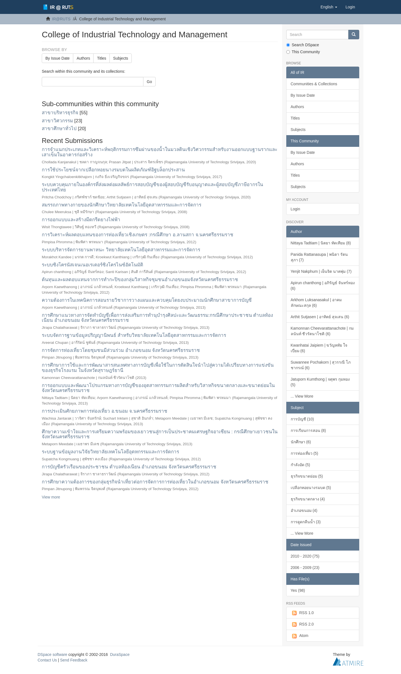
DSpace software (52, 654)
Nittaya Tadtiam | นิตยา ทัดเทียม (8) (321, 243)
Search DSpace (302, 45)
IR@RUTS (61, 19)
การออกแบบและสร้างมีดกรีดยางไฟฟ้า (81, 219)
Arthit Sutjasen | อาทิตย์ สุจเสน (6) (320, 317)
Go (149, 81)
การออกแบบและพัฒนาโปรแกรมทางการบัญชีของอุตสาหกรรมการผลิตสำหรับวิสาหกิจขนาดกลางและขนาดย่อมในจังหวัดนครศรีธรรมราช (158, 388)
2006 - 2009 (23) (305, 567)
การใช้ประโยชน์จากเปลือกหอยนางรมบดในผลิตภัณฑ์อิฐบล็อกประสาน (113, 169)
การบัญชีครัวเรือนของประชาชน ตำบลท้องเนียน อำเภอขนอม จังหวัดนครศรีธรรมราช (129, 466)
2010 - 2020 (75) (305, 556)
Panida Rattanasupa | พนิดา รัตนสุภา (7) (319, 257)
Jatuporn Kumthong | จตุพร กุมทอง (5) (320, 382)
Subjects (120, 58)
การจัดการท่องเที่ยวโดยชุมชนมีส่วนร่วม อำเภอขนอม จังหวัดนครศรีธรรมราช (121, 350)
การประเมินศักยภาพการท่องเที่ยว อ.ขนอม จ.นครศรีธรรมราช (104, 411)
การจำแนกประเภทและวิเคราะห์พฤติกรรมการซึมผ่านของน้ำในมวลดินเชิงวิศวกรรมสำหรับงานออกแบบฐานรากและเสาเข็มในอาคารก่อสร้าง (159, 152)
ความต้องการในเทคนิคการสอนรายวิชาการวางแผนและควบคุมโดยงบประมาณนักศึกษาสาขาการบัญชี (147, 300)
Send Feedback (73, 660)
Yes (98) (298, 590)
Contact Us (47, 660)
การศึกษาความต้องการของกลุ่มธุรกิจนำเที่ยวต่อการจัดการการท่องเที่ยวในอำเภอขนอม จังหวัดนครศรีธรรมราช (155, 482)
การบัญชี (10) (302, 419)
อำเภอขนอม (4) (304, 510)
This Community (303, 52)
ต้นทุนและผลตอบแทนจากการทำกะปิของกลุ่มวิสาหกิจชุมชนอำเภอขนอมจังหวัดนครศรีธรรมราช (140, 279)
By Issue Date (57, 58)
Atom (300, 635)
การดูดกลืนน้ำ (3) (306, 522)
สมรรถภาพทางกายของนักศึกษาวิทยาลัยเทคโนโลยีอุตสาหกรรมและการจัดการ (121, 205)
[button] (328, 7)
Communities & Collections (314, 84)
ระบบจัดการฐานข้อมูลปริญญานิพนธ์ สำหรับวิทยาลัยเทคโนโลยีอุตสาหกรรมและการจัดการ (134, 335)
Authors (83, 58)
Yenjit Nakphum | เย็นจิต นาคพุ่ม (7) (321, 271)
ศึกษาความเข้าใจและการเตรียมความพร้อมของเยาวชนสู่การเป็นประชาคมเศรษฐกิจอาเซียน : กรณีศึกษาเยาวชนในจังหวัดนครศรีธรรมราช (160, 434)
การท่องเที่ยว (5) (304, 453)
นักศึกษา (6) (301, 442)
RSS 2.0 (302, 624)
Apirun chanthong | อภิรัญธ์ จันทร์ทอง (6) (323, 286)
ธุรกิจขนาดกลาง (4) (308, 499)
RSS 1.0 (302, 612)
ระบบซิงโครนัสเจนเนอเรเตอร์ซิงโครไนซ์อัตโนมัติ (92, 264)
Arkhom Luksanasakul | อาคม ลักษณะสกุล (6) (316, 303)
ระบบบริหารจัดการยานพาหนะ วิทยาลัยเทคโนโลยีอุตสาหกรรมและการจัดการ (121, 249)
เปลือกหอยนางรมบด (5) (311, 487)
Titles (101, 58)
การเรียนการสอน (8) (308, 430)
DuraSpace (119, 654)
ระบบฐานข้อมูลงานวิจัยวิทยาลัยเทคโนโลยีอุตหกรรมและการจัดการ (110, 451)
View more (51, 497)
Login (295, 209)
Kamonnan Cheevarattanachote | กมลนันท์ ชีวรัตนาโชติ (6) (322, 331)
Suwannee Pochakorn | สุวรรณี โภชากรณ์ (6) (321, 365)
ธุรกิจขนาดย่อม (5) (307, 476)
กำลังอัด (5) (300, 465)
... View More (302, 396)
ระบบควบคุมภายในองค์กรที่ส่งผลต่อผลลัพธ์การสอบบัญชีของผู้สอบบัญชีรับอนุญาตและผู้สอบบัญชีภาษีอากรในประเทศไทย (152, 187)
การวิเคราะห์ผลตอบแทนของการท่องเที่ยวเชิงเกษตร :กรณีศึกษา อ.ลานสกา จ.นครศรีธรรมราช (137, 234)
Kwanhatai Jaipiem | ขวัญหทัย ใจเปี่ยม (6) (319, 348)
